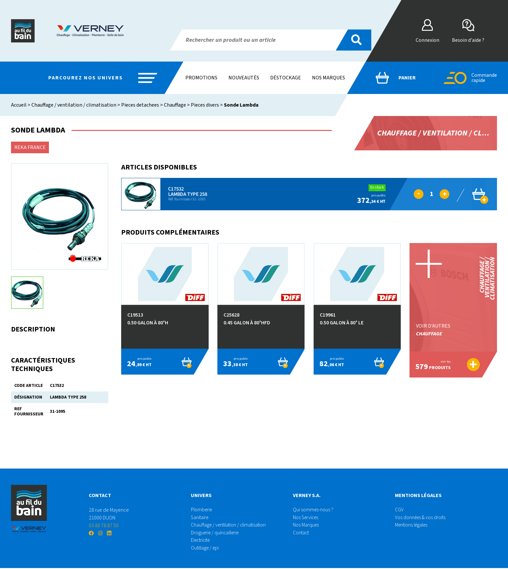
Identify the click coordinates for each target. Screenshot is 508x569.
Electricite (202, 541)
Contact (301, 533)
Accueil (19, 105)
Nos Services (306, 517)
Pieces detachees (140, 105)
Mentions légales (412, 525)
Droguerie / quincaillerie (216, 533)
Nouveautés (243, 77)
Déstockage (285, 77)
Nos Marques (306, 525)
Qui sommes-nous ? (313, 510)
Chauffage (175, 105)
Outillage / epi (206, 548)
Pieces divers (205, 105)
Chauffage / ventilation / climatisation (73, 105)
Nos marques (328, 77)
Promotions (201, 77)
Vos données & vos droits (421, 517)
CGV (399, 510)
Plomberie (202, 510)
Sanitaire (200, 517)
